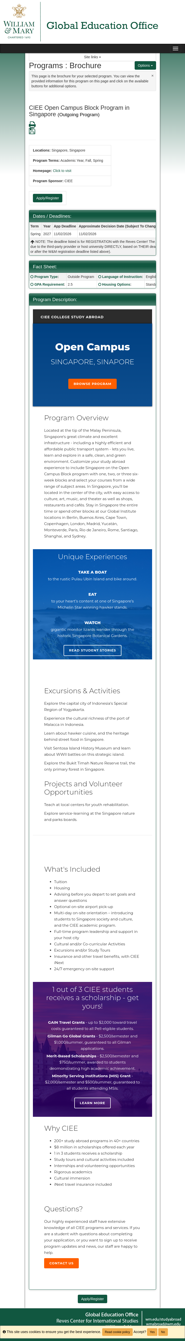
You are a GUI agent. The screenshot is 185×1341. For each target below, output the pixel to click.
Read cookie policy (117, 1332)
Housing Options (116, 284)
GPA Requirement (49, 284)
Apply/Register (47, 198)
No (163, 1332)
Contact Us (61, 1263)
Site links (92, 57)
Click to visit (62, 171)
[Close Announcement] (152, 75)
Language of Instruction (122, 277)
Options (145, 65)
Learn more (92, 1103)
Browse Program (92, 384)
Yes (152, 1332)
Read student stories (92, 650)
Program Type (46, 277)
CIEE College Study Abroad (72, 317)
